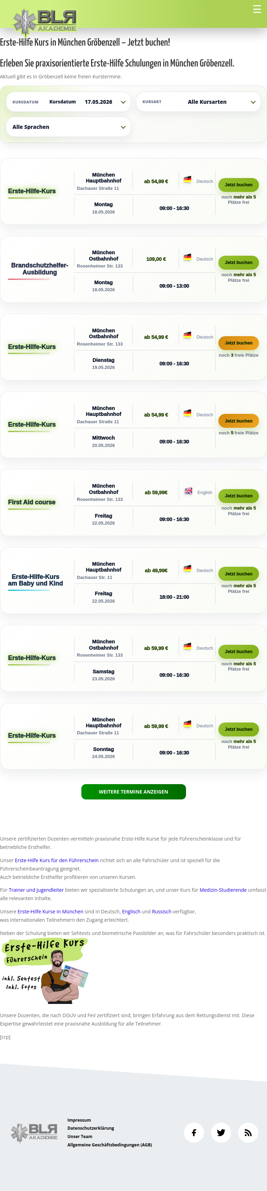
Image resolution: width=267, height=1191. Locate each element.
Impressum (79, 1120)
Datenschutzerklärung (90, 1128)
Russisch (161, 911)
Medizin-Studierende (223, 890)
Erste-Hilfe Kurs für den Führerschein (57, 860)
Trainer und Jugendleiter (36, 890)
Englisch (131, 911)
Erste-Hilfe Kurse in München (50, 911)
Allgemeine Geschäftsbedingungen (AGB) (109, 1145)
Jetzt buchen (238, 184)
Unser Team (79, 1136)
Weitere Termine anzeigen (133, 791)
